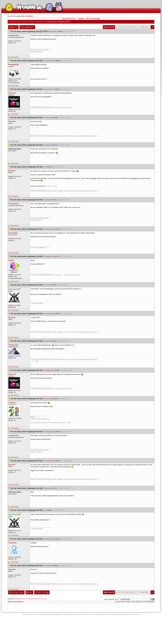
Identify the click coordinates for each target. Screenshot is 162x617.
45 (146, 27)
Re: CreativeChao (48, 60)
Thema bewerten (27, 27)
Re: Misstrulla (52, 31)
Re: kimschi (46, 285)
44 (142, 27)
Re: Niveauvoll (47, 117)
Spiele (97, 614)
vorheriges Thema (16, 592)
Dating (102, 614)
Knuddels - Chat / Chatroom (133, 601)
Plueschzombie (42, 598)
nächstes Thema (42, 592)
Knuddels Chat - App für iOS (62, 614)
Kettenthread (40, 21)
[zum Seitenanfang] (13, 57)
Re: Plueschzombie (48, 313)
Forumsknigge (95, 18)
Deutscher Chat (27, 614)
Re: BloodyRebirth (48, 89)
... (139, 27)
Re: (44, 167)
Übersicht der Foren (68, 18)
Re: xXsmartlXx (47, 565)
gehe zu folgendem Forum (111, 599)
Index (29, 592)
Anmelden (29, 16)
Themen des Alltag (28, 21)
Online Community (111, 614)
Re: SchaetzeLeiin (48, 370)
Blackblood (19, 598)
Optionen (13, 27)
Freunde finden (77, 614)
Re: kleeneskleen (47, 256)
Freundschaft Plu (88, 614)
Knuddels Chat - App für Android (43, 614)
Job (138, 614)
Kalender (81, 18)
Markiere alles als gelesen (15, 601)
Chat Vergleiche (122, 614)
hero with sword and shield (30, 598)
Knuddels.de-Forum (15, 21)
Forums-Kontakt (119, 601)
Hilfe (87, 18)
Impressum (132, 614)
